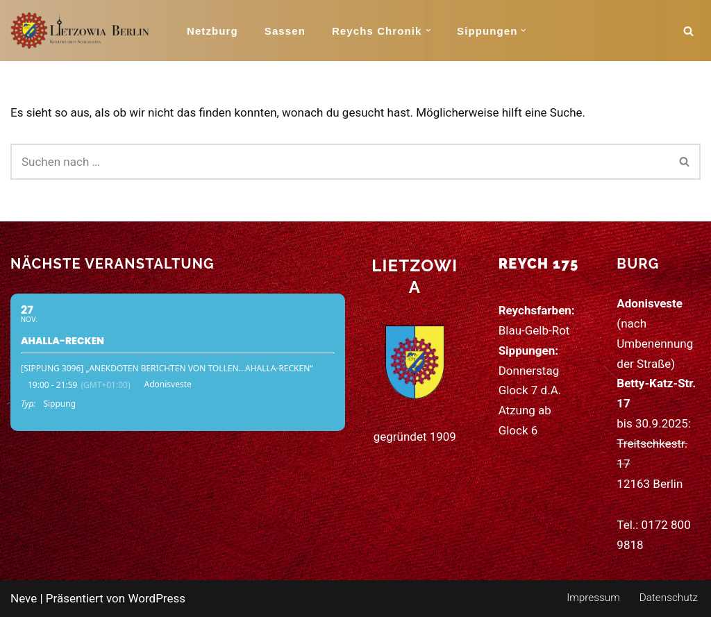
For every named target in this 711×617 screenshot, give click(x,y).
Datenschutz (668, 597)
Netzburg (212, 31)
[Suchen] (688, 31)
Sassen (285, 31)
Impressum (593, 597)
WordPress (156, 598)
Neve (23, 598)
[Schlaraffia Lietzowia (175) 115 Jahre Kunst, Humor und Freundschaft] (79, 30)
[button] (428, 30)
